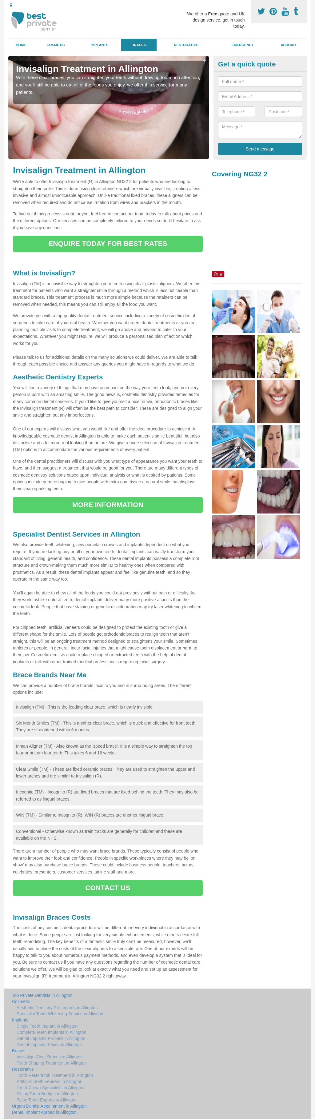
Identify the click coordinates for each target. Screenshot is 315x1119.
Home (21, 45)
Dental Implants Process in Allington (51, 1038)
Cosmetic (56, 45)
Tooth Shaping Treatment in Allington (52, 1063)
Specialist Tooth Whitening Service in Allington (61, 1013)
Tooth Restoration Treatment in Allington (55, 1075)
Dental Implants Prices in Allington (49, 1044)
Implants (99, 45)
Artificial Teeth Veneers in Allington (49, 1081)
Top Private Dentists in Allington (42, 995)
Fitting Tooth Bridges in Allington (47, 1093)
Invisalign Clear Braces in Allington (50, 1056)
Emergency (243, 45)
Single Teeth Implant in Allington (47, 1026)
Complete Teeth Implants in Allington (51, 1032)
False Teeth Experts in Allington (47, 1099)
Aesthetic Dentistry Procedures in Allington (57, 1007)
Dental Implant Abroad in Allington (44, 1112)
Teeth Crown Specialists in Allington (51, 1087)
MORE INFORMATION (107, 505)
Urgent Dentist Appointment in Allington (49, 1106)
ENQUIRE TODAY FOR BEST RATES (107, 243)
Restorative (186, 45)
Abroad (288, 45)
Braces (138, 45)
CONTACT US (107, 888)
